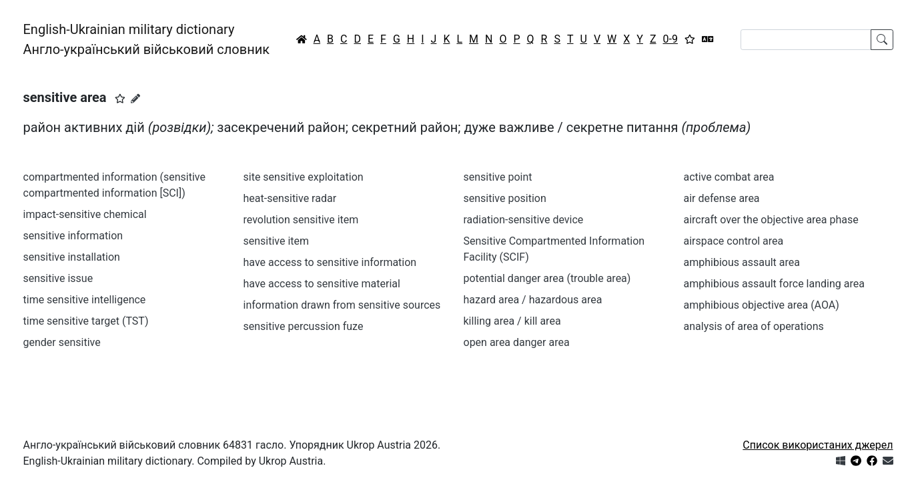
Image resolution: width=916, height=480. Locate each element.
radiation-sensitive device (524, 219)
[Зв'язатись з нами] (888, 461)
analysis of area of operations (754, 326)
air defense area (722, 198)
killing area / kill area (512, 321)
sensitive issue (58, 278)
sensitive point (498, 177)
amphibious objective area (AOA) (761, 305)
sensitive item (277, 241)
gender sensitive (62, 342)
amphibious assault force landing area (774, 283)
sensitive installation (71, 257)
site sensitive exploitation (304, 177)
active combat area (729, 177)
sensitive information (73, 235)
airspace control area (734, 241)
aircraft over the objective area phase (771, 219)
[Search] (806, 39)
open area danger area (517, 342)
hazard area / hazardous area (533, 299)
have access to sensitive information (330, 262)
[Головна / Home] (301, 39)
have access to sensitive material (322, 283)
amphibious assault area (742, 262)
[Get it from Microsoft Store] (840, 461)
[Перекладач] (708, 39)
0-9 (670, 39)
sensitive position (505, 198)
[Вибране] (690, 39)
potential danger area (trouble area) (547, 278)
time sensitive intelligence (84, 299)
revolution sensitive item (301, 219)
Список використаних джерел (818, 445)
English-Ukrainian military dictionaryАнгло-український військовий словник (146, 39)
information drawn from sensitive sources (342, 305)
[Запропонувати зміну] (135, 98)
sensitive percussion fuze (304, 326)
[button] (120, 98)
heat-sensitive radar (290, 198)
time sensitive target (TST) (86, 321)
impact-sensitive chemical (85, 214)
